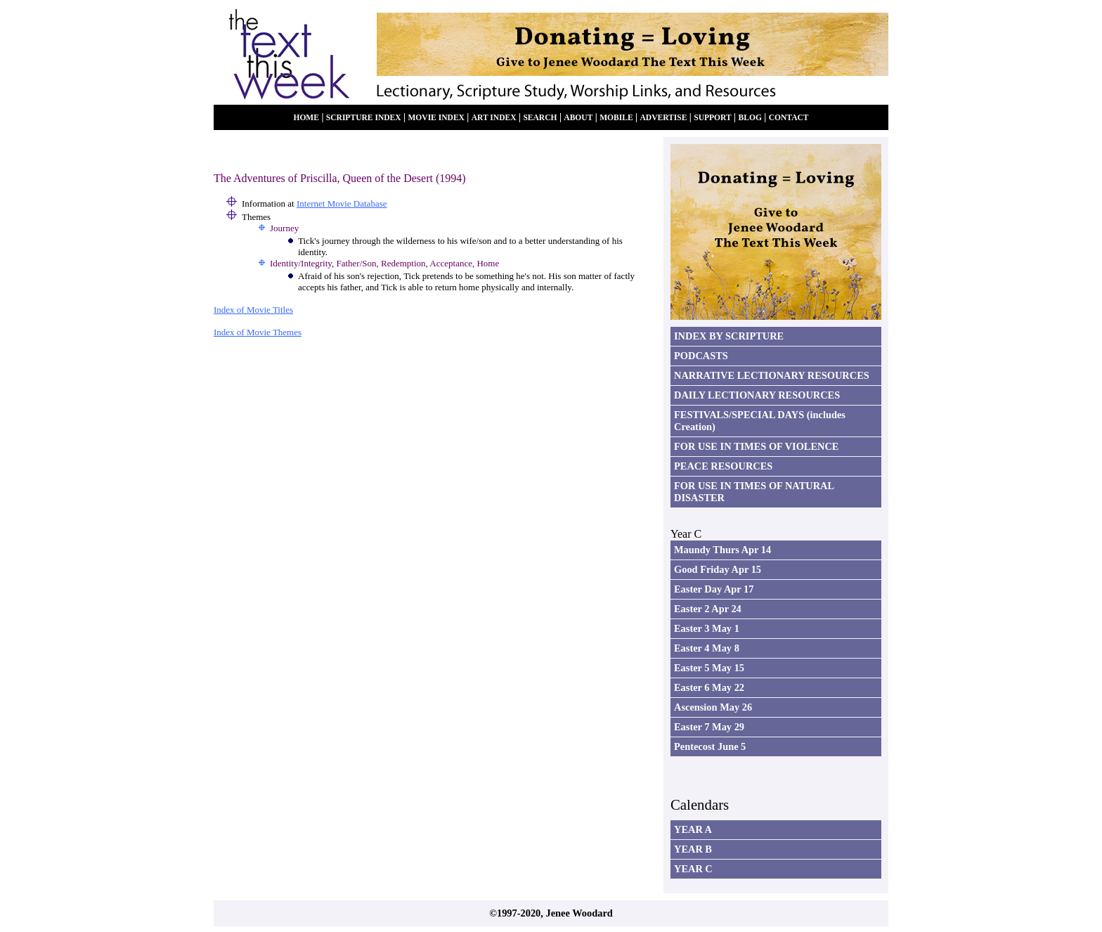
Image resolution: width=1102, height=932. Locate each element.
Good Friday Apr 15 (717, 569)
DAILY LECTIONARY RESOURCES (757, 395)
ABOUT (578, 117)
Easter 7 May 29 (709, 726)
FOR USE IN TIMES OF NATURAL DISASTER (754, 491)
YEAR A (693, 829)
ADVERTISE (663, 117)
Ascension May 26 (713, 707)
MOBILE (616, 117)
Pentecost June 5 (710, 746)
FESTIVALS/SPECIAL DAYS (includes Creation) (759, 420)
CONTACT (789, 117)
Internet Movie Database (342, 203)
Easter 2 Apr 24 (707, 608)
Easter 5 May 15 (709, 667)
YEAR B (693, 849)
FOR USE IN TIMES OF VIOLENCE (756, 446)
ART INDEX (494, 117)
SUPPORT (712, 117)
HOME (306, 117)
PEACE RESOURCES (723, 466)
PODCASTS (701, 355)
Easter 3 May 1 (706, 628)
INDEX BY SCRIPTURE (729, 336)
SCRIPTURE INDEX (363, 117)
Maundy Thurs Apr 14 (722, 549)
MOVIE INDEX (436, 117)
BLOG (750, 117)
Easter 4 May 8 (706, 648)
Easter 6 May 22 (709, 687)
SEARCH (540, 117)
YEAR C (693, 868)
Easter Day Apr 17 (713, 589)
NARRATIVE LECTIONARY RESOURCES (771, 375)
